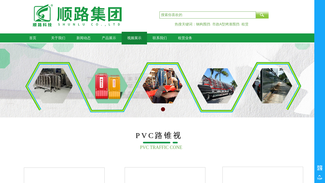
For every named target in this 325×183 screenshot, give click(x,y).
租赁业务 (185, 38)
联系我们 (160, 38)
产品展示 (109, 38)
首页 (32, 38)
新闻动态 (83, 38)
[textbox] (207, 15)
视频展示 (134, 38)
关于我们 (58, 38)
